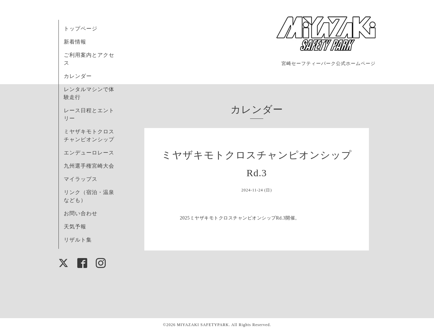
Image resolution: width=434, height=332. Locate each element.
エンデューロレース (89, 152)
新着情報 (75, 42)
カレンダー (78, 76)
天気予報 (75, 226)
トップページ (80, 28)
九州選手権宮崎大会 (89, 166)
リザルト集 (78, 240)
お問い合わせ (80, 213)
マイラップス (80, 179)
